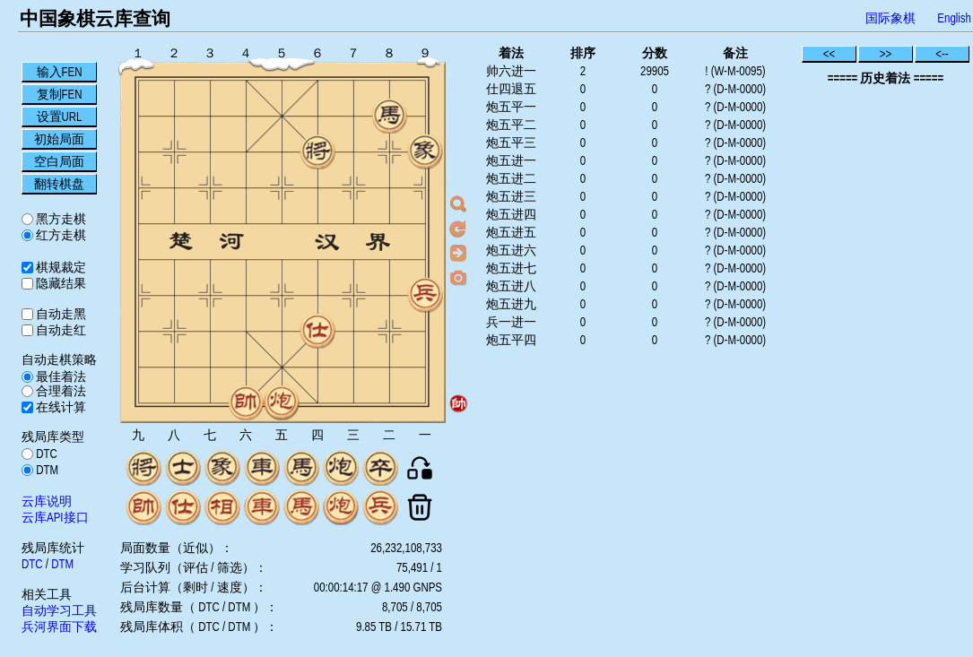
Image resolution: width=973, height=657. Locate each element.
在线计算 (59, 407)
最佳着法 (59, 376)
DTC (45, 453)
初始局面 (59, 139)
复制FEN (60, 94)
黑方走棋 (59, 219)
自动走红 (59, 330)
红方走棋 (59, 235)
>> (886, 54)
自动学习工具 (59, 610)
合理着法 (59, 391)
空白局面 (59, 161)
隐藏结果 (59, 283)
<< (829, 54)
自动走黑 (59, 314)
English (954, 18)
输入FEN (60, 72)
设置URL (60, 116)
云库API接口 (55, 517)
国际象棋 (890, 18)
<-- (942, 54)
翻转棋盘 (59, 184)
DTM (45, 469)
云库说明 (47, 501)
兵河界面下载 (59, 626)
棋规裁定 (59, 267)
